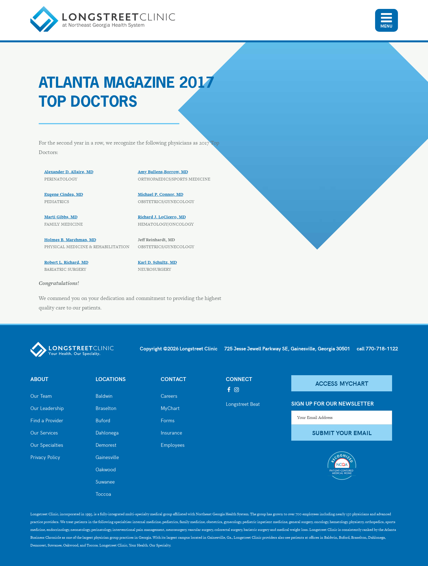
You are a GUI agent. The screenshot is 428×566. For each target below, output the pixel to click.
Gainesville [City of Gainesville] (107, 456)
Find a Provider (46, 420)
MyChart (170, 407)
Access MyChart (341, 383)
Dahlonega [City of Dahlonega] (107, 432)
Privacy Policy (45, 456)
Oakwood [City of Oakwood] (106, 469)
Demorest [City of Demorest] (106, 444)
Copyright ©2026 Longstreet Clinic (178, 348)
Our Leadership (47, 407)
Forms (168, 420)
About (39, 378)
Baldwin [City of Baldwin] (104, 395)
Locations (111, 378)
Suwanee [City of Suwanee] (105, 481)
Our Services (44, 432)
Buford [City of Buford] (103, 420)
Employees (173, 444)
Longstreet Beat (243, 403)
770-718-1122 (382, 348)
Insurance (171, 432)
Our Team (41, 395)
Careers (169, 395)
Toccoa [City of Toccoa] (103, 493)
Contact (173, 378)
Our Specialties (46, 444)
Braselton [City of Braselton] (106, 407)
